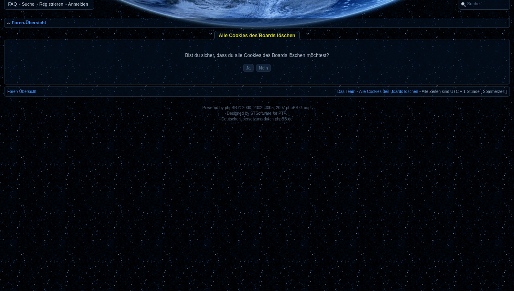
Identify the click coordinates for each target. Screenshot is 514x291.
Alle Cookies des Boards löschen (388, 91)
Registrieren (51, 4)
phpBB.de (284, 119)
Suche (28, 4)
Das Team (346, 91)
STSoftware (260, 113)
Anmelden (78, 4)
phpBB (231, 107)
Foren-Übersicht (29, 22)
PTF (282, 113)
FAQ (12, 4)
